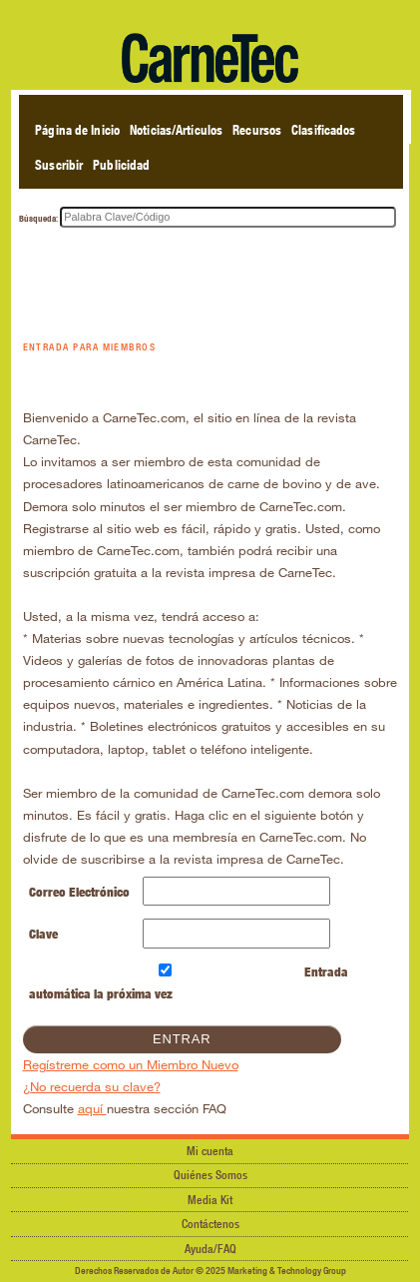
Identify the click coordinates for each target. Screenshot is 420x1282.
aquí (92, 1108)
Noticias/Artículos (176, 130)
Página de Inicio (77, 130)
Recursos (256, 130)
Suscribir (59, 165)
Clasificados (323, 130)
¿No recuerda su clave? (92, 1086)
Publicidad (121, 165)
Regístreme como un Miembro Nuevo (130, 1064)
